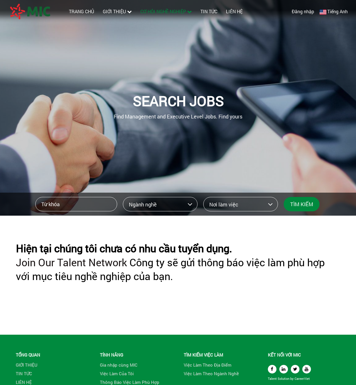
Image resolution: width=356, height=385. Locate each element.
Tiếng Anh (337, 11)
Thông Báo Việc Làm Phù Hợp (129, 382)
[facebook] (272, 369)
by (292, 378)
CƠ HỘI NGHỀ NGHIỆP (166, 11)
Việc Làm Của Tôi (117, 373)
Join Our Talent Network (71, 262)
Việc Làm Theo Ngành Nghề (211, 373)
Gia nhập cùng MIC (119, 365)
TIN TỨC (208, 11)
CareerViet (302, 378)
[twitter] (295, 369)
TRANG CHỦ (81, 11)
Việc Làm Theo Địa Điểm (207, 365)
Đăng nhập (303, 11)
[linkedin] (283, 369)
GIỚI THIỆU (117, 11)
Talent (273, 378)
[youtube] (306, 369)
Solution (284, 378)
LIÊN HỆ (234, 11)
